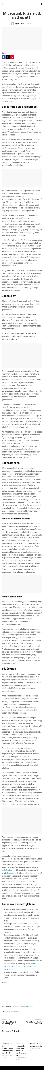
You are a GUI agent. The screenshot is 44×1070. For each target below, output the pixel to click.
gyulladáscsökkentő (10, 873)
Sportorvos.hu (6, 1055)
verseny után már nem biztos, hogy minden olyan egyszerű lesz (21, 966)
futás (8, 1011)
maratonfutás (16, 1011)
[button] (4, 57)
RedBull (29, 1007)
